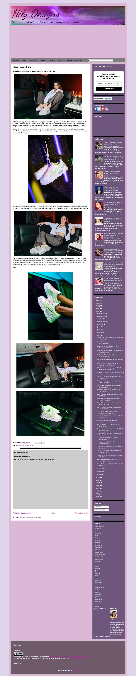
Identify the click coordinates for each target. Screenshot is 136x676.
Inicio (53, 513)
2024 (97, 306)
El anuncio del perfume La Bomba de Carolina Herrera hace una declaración (113, 280)
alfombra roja (99, 526)
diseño (27, 445)
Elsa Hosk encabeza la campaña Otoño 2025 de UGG (113, 250)
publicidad (98, 599)
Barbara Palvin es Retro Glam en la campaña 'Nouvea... (108, 355)
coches (97, 550)
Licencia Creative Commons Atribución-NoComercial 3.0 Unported (71, 656)
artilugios (98, 533)
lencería (97, 573)
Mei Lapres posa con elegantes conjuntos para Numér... (107, 412)
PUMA (15, 122)
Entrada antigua (81, 513)
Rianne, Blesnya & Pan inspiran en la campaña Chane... (109, 386)
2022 (97, 311)
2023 (97, 308)
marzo (99, 469)
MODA (24, 60)
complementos (100, 554)
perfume (98, 597)
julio (99, 327)
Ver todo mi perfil (116, 634)
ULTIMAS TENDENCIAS (74, 60)
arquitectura (99, 528)
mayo (99, 332)
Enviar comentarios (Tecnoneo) (31, 517)
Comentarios (100, 510)
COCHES (33, 60)
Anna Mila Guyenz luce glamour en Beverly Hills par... (108, 399)
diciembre (100, 313)
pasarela (98, 594)
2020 (97, 480)
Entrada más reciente (22, 513)
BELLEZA (61, 60)
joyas (97, 571)
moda (31, 445)
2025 (97, 303)
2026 (97, 300)
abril (99, 335)
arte (96, 531)
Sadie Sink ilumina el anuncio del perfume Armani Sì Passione (113, 204)
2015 (97, 494)
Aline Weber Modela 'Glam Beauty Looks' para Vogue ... (108, 460)
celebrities (98, 547)
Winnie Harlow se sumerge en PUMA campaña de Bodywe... (109, 368)
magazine (98, 580)
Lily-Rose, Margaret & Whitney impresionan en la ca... (107, 421)
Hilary (114, 620)
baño (96, 535)
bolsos (97, 540)
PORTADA (16, 60)
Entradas (98, 506)
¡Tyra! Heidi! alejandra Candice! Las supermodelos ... (108, 438)
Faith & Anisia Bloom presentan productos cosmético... (107, 364)
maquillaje (98, 582)
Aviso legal (17, 665)
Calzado (21, 445)
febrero (99, 471)
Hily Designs (35, 13)
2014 (97, 496)
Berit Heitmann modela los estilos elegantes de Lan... (108, 347)
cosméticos (99, 557)
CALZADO (43, 60)
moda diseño (99, 587)
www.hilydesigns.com (77, 658)
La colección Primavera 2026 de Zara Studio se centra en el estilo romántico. (113, 264)
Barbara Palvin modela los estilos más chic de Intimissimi (112, 173)
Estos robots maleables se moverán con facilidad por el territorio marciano (113, 157)
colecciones (99, 552)
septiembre (101, 321)
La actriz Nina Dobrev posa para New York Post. (113, 143)
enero (99, 474)
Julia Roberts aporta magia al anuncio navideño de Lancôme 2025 (113, 235)
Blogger (74, 670)
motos (97, 590)
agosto (99, 324)
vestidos (98, 604)
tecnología (98, 601)
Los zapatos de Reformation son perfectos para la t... (107, 442)
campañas (98, 545)
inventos (98, 568)
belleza (97, 538)
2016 (97, 491)
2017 (97, 488)
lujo (96, 575)
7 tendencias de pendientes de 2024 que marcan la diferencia (113, 219)
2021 (97, 477)
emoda (97, 564)
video (97, 606)
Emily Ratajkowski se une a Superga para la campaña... (109, 408)
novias (97, 592)
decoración (99, 559)
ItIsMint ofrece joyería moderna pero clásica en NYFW (109, 403)
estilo (97, 566)
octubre (100, 319)
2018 (97, 485)
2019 (97, 483)
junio (99, 329)
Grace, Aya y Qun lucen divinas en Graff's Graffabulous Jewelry (111, 188)
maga (97, 578)
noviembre (101, 316)
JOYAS (52, 60)
